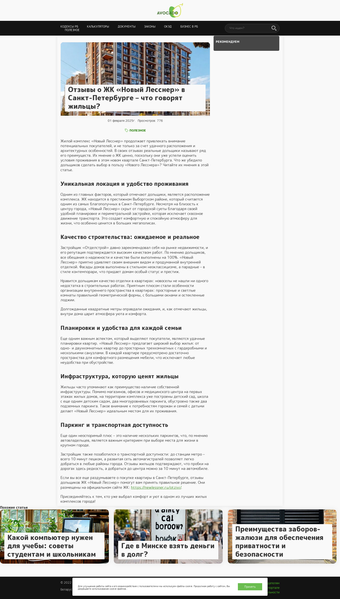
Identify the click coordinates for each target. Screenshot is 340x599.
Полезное (72, 30)
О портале (272, 588)
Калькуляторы (98, 27)
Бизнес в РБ (189, 27)
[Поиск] (274, 28)
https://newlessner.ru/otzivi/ (156, 487)
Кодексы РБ (69, 27)
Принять (250, 587)
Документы (127, 27)
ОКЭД (168, 27)
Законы (149, 27)
